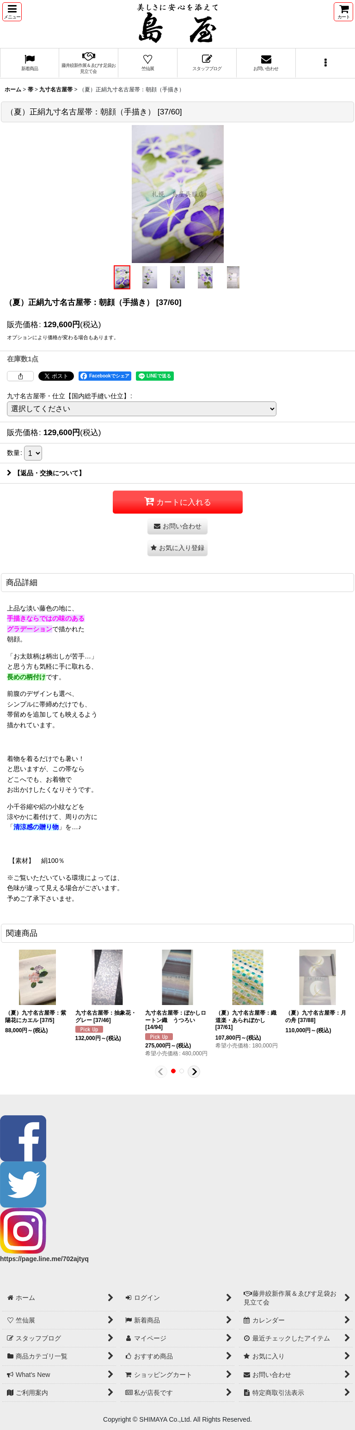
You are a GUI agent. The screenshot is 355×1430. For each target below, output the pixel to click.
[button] (12, 11)
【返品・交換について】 (46, 473)
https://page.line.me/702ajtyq (44, 1258)
